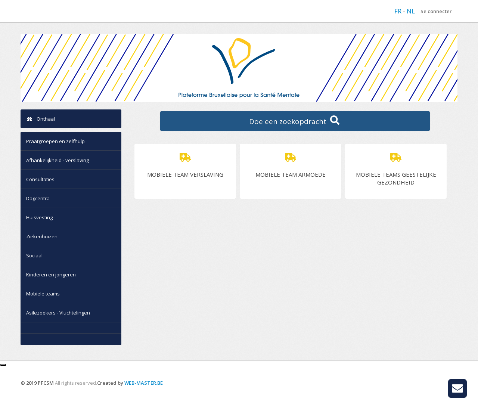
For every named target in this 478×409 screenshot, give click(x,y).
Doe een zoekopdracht (295, 120)
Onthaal (40, 119)
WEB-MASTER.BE (143, 382)
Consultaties (40, 179)
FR (398, 11)
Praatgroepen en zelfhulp (55, 141)
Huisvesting (39, 217)
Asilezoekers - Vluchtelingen (58, 312)
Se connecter (436, 11)
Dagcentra (38, 198)
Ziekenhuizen (42, 236)
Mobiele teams (43, 293)
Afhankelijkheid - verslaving (57, 160)
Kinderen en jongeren (51, 274)
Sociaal (34, 255)
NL (411, 11)
